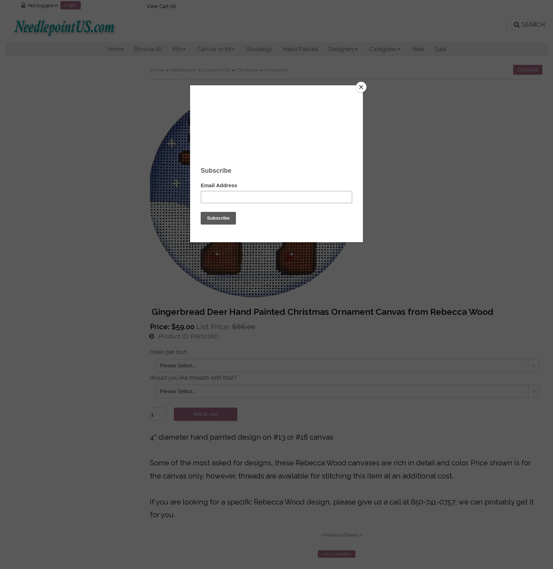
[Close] (361, 87)
